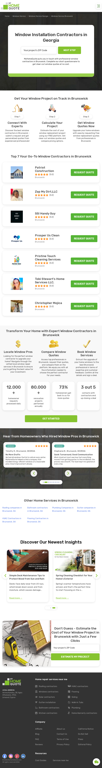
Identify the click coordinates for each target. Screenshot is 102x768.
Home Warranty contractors (82, 713)
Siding (72, 697)
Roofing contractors (46, 686)
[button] (43, 482)
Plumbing (74, 708)
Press (80, 739)
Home (7, 16)
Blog (37, 734)
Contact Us (62, 734)
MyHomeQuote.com (14, 760)
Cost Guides (40, 760)
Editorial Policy (85, 744)
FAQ (37, 739)
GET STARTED (51, 418)
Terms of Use (63, 739)
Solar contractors (45, 697)
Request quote (84, 172)
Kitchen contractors (46, 713)
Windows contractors (46, 692)
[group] (28, 576)
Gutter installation (45, 702)
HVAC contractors (78, 686)
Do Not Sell (83, 734)
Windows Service (19, 16)
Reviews (39, 744)
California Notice (86, 729)
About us (61, 729)
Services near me (60, 760)
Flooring (73, 692)
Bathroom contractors (47, 708)
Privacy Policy (63, 744)
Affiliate (38, 729)
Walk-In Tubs (75, 702)
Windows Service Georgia (38, 16)
